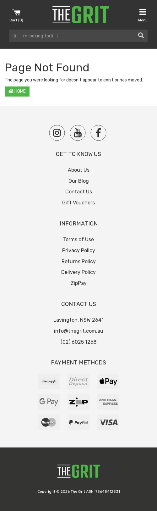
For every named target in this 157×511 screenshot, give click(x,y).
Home (17, 91)
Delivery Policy (78, 272)
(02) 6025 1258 (78, 342)
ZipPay (79, 283)
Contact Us (78, 192)
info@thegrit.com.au (78, 331)
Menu (143, 15)
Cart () (16, 15)
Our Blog (78, 181)
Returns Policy (79, 261)
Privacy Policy (78, 250)
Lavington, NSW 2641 (78, 320)
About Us (78, 170)
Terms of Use (78, 239)
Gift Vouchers (78, 203)
